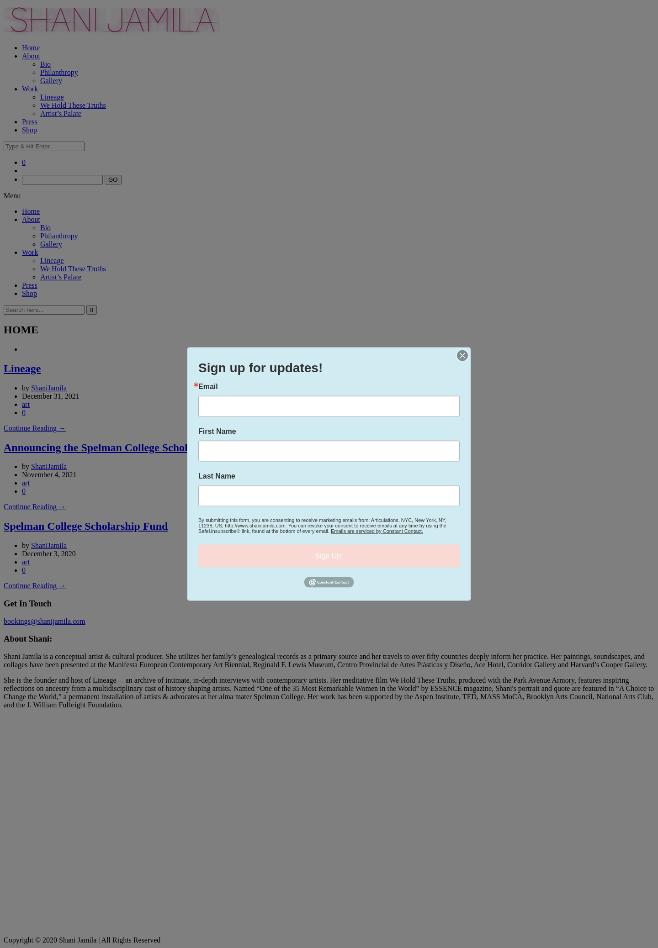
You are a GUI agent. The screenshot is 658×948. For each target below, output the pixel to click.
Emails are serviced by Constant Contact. (377, 531)
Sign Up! (329, 556)
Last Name (216, 476)
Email (208, 386)
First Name (217, 431)
